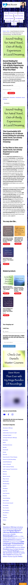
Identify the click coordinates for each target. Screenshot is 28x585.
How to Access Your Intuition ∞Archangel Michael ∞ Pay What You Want (19, 289)
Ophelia (4, 486)
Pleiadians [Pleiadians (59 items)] (6, 549)
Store (8, 31)
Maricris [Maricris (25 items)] (10, 545)
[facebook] (8, 414)
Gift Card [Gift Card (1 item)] (19, 536)
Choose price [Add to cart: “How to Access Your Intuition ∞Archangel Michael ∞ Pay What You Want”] (17, 293)
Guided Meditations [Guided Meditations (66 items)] (9, 540)
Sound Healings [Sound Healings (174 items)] (13, 551)
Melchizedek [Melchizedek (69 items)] (10, 547)
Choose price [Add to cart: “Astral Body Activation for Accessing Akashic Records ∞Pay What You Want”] (6, 244)
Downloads (18, 97)
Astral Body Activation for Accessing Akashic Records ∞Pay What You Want (8, 240)
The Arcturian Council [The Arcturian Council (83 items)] (10, 553)
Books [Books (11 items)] (21, 532)
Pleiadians (5, 488)
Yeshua (4, 520)
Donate (7, 21)
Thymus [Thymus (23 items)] (10, 556)
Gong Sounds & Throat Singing (10, 457)
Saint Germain (6, 493)
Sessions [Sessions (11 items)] (5, 551)
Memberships (6, 483)
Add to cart (11, 93)
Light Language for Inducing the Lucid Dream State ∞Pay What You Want (18, 239)
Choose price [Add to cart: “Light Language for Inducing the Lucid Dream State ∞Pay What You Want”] (18, 243)
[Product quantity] (5, 93)
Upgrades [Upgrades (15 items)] (15, 556)
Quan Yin (5, 490)
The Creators (6, 507)
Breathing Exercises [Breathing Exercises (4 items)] (7, 534)
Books (16, 21)
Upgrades (5, 517)
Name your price (8, 85)
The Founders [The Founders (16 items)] (15, 554)
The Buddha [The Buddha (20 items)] (21, 553)
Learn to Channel (9, 18)
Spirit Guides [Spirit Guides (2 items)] (21, 551)
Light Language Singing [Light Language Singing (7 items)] (14, 541)
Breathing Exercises (7, 445)
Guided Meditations (7, 461)
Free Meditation (19, 18)
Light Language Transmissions (10, 469)
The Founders (6, 510)
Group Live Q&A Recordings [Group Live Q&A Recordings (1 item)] (20, 538)
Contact (14, 24)
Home (6, 13)
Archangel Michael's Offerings (10, 437)
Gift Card (5, 454)
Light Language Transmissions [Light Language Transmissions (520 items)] (13, 543)
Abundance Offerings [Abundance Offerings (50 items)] (9, 527)
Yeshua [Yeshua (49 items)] (20, 556)
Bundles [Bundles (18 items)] (13, 534)
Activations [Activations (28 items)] (20, 527)
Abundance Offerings (8, 428)
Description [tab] (6, 103)
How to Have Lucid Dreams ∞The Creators (8, 259)
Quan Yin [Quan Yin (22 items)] (12, 549)
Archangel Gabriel (7, 435)
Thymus (5, 515)
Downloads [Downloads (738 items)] (8, 536)
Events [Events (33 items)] (15, 536)
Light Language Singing (8, 466)
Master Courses (9, 15)
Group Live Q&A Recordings (9, 459)
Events (4, 452)
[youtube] (4, 414)
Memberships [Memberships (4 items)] (17, 547)
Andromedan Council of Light (10, 432)
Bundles (5, 447)
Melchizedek (6, 481)
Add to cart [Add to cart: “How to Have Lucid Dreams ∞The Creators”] (6, 263)
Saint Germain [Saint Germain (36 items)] (19, 549)
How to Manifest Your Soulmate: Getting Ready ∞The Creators (8, 310)
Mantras (5, 471)
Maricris (5, 474)
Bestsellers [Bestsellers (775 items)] (14, 532)
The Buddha (5, 505)
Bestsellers (12, 97)
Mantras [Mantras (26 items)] (5, 545)
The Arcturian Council (8, 503)
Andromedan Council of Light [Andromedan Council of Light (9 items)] (10, 528)
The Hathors (6, 512)
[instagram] (12, 414)
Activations (5, 430)
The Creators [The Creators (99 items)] (7, 554)
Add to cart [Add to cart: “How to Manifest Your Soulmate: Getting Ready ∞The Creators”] (6, 315)
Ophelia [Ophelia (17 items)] (23, 547)
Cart (21, 21)
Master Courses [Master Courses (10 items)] (16, 545)
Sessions (21, 13)
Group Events (13, 13)
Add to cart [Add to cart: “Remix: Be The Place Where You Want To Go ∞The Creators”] (6, 293)
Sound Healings (6, 498)
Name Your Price (19, 15)
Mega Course (6, 478)
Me (12, 21)
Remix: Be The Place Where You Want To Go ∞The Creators (8, 288)
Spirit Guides (6, 500)
